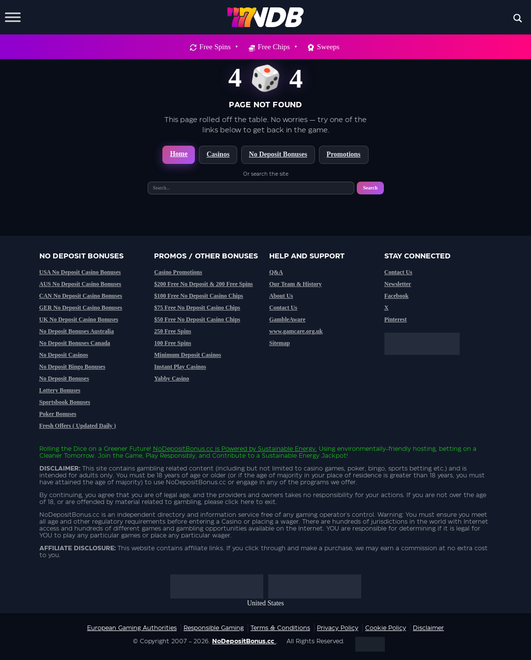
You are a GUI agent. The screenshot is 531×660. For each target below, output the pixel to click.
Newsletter (397, 284)
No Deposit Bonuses (278, 154)
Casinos (218, 154)
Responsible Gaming (214, 628)
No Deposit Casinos (63, 354)
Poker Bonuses (57, 413)
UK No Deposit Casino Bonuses (79, 319)
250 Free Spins (172, 331)
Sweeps (328, 47)
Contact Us (283, 307)
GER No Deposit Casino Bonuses (81, 307)
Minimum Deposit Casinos (187, 354)
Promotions (344, 154)
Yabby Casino (171, 378)
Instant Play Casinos (180, 366)
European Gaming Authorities (132, 628)
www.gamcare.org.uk (296, 331)
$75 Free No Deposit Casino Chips (197, 307)
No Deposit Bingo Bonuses (72, 366)
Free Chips (277, 46)
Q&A (276, 272)
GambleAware (287, 319)
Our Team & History (295, 284)
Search (370, 187)
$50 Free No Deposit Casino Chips (197, 319)
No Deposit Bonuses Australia (76, 331)
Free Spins (218, 46)
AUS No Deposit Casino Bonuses (80, 284)
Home (178, 153)
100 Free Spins (172, 343)
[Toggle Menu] (13, 17)
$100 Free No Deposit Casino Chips (198, 295)
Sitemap (279, 343)
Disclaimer (428, 628)
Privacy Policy (337, 628)
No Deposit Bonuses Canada (74, 343)
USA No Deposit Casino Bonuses (80, 272)
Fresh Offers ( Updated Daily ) (77, 425)
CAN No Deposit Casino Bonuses (81, 295)
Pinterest (395, 319)
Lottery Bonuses (60, 390)
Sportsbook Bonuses (65, 402)
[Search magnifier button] (517, 18)
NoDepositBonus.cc (183, 449)
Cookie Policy (385, 628)
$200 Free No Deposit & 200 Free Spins (203, 284)
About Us (281, 295)
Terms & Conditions (280, 628)
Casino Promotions (178, 272)
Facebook (396, 295)
